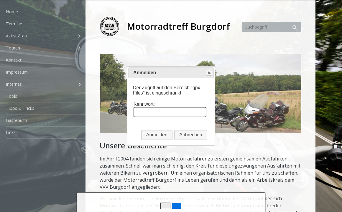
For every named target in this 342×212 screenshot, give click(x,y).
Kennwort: (144, 104)
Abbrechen (190, 134)
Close (208, 72)
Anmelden (156, 134)
